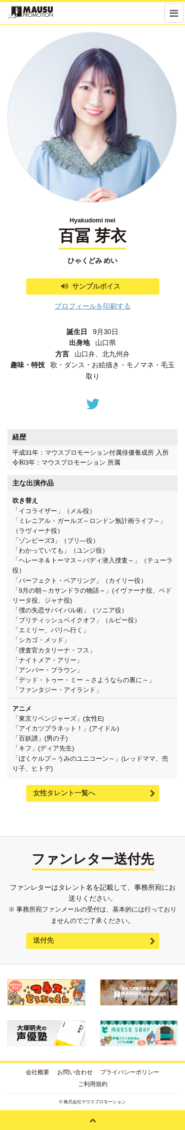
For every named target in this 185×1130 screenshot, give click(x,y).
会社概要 (37, 1072)
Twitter (92, 403)
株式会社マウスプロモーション (95, 1101)
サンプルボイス (96, 286)
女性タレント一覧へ (64, 793)
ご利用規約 (93, 1084)
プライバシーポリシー (129, 1072)
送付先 (43, 940)
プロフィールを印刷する (93, 306)
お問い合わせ (75, 1072)
